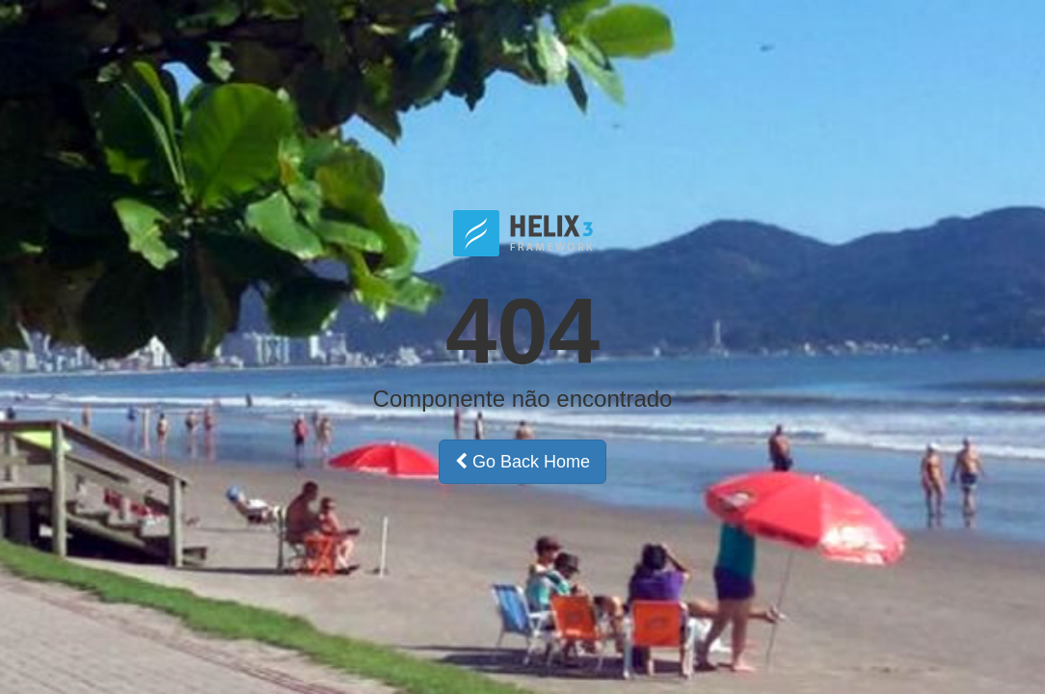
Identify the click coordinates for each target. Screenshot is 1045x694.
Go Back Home (522, 461)
